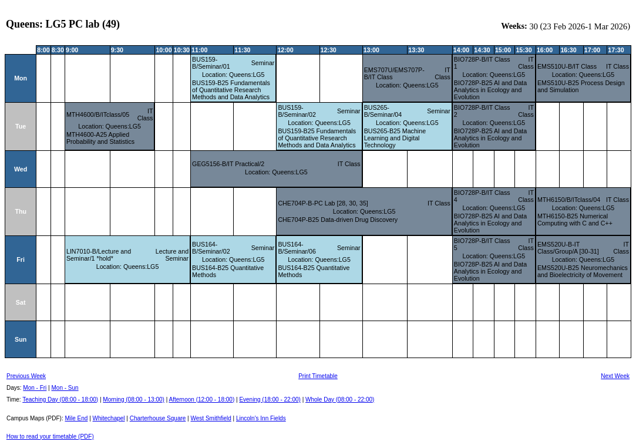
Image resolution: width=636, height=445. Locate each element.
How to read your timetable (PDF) (50, 436)
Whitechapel (109, 418)
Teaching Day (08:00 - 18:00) (60, 399)
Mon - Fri (34, 388)
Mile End (76, 418)
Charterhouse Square (158, 418)
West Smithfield (211, 418)
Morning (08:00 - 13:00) (133, 399)
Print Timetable (318, 376)
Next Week (615, 376)
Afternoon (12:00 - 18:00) (201, 399)
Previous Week (26, 376)
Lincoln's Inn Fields (261, 418)
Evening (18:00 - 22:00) (270, 399)
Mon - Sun (65, 388)
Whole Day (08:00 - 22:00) (339, 399)
